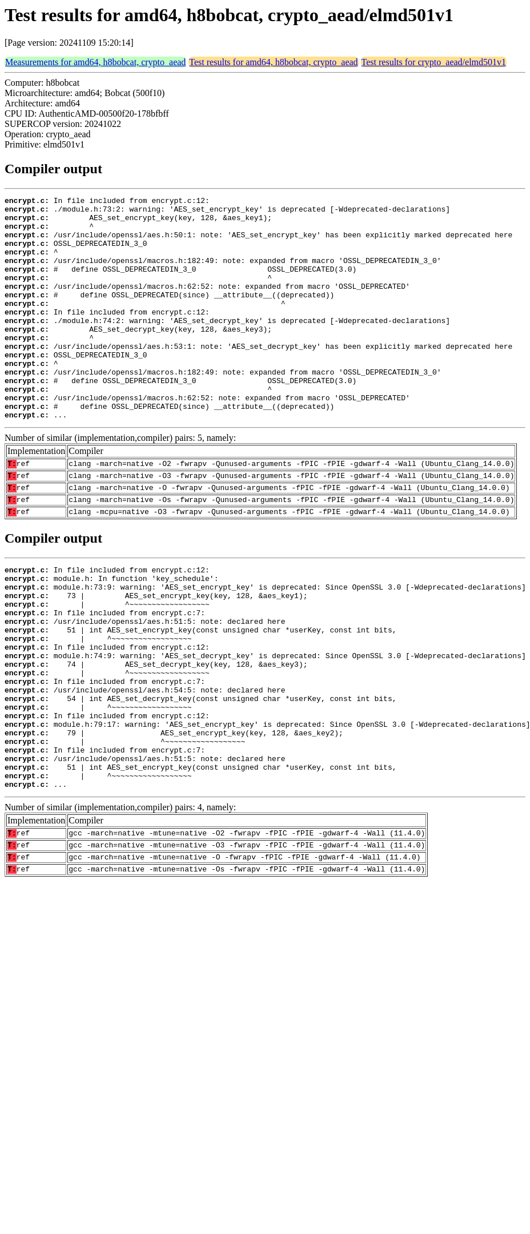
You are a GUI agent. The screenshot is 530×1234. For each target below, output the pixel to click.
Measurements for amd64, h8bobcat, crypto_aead (95, 62)
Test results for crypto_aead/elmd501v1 (434, 62)
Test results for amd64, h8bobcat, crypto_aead (273, 62)
